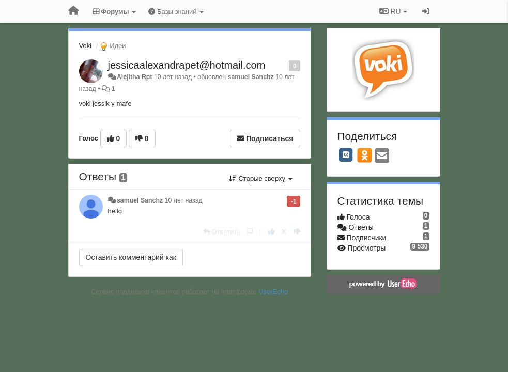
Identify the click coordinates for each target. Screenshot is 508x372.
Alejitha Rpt (134, 77)
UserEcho (273, 292)
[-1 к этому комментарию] (297, 232)
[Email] (382, 156)
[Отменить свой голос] (284, 232)
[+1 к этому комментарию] (271, 232)
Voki (85, 46)
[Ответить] (221, 232)
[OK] (364, 155)
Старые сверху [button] (261, 178)
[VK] (346, 155)
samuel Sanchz (251, 77)
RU (393, 11)
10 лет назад (184, 200)
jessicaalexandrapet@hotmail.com (187, 65)
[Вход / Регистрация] (426, 11)
